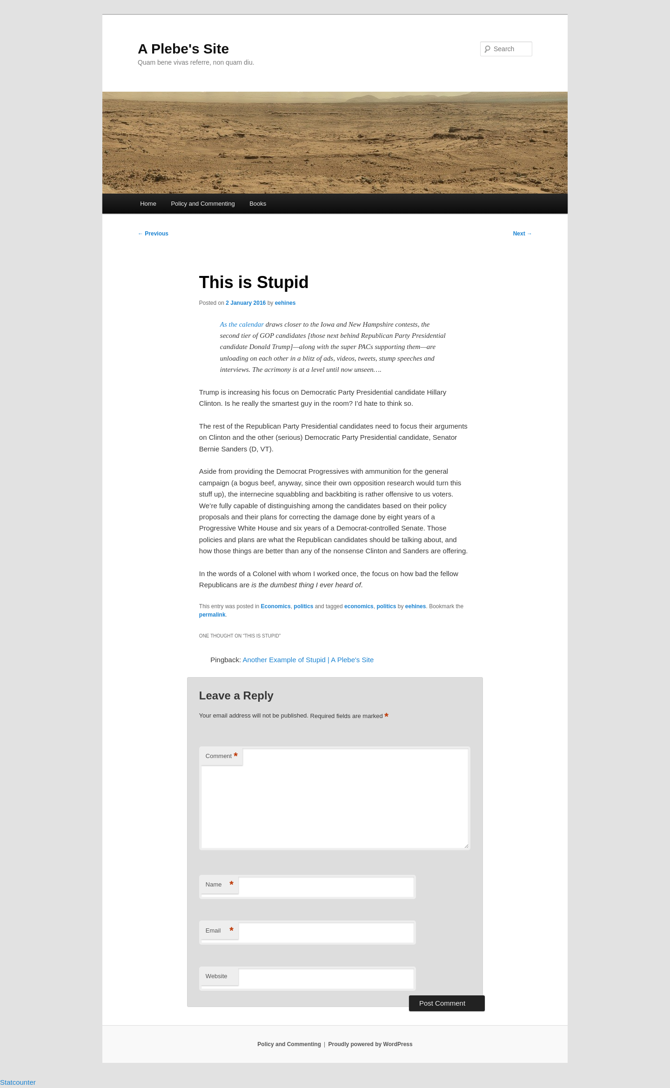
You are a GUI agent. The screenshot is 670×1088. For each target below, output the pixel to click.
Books (257, 203)
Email (220, 931)
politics (303, 606)
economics (359, 606)
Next (522, 233)
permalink (212, 614)
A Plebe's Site (183, 48)
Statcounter (18, 1082)
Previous (153, 233)
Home (148, 203)
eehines (285, 303)
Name (220, 885)
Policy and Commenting (202, 203)
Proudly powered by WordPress (370, 1044)
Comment (222, 756)
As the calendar (242, 324)
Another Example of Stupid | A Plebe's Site (308, 660)
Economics (276, 606)
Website (217, 976)
